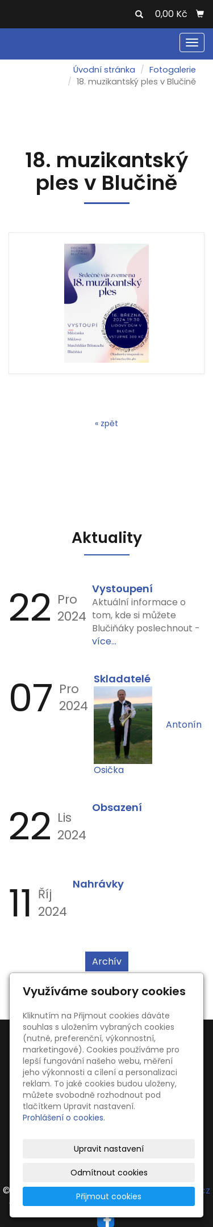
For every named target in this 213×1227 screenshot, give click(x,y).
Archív (107, 961)
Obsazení (117, 807)
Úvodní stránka (104, 69)
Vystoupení (122, 588)
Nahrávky (98, 884)
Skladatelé (122, 679)
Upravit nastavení (109, 1148)
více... (104, 641)
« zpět (106, 423)
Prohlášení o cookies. (64, 1117)
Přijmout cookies (108, 1196)
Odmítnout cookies (109, 1172)
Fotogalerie (172, 69)
